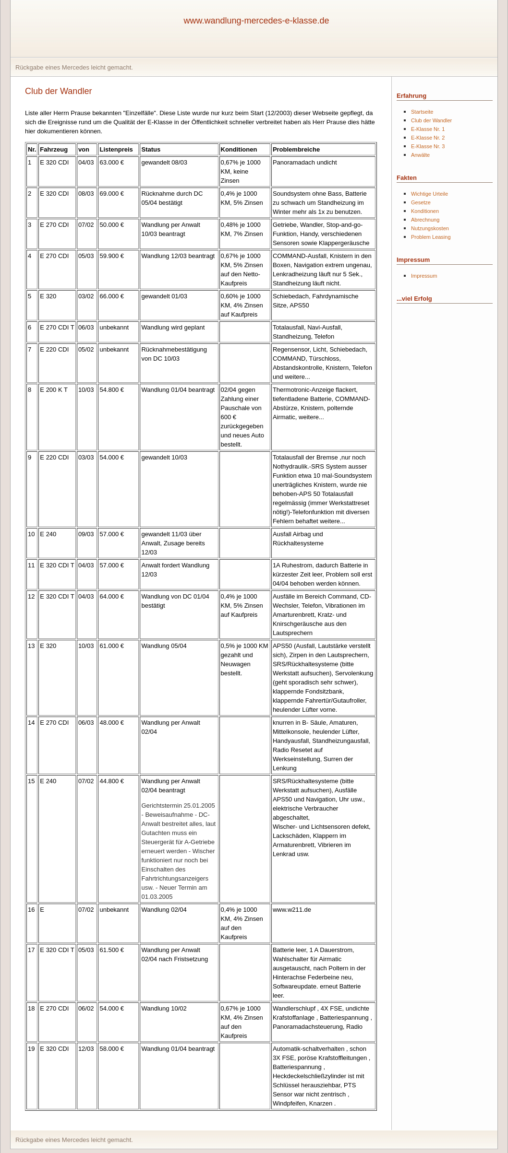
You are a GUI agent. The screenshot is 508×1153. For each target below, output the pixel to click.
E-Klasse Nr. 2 (428, 138)
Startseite (422, 112)
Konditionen (425, 211)
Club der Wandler (431, 120)
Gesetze (421, 202)
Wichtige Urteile (429, 194)
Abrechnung (425, 220)
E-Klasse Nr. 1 (428, 129)
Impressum (424, 276)
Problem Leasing (431, 237)
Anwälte (420, 155)
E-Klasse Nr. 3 (428, 146)
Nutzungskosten (430, 228)
